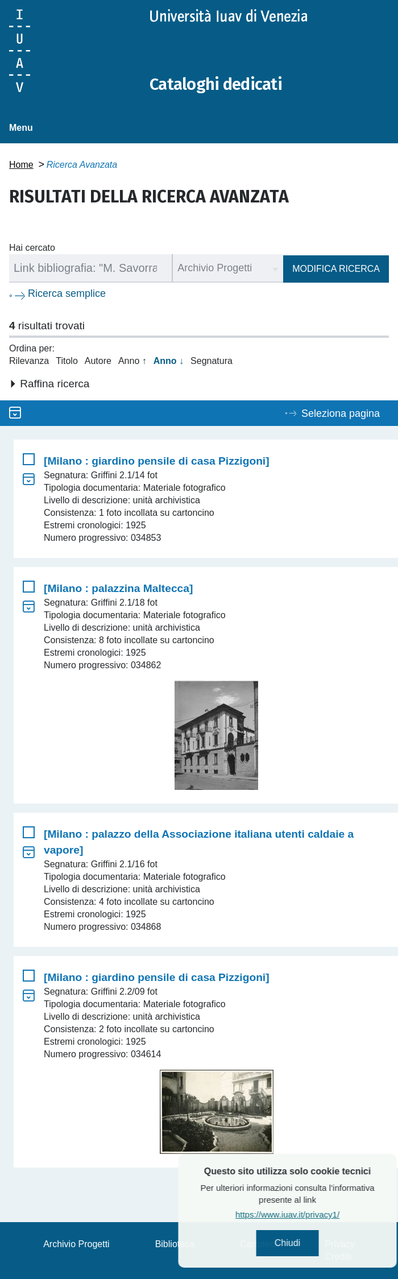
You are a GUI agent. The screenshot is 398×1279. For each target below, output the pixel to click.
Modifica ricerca (336, 269)
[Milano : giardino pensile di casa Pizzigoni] (157, 461)
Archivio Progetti (76, 1244)
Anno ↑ (132, 361)
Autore (98, 361)
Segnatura (211, 361)
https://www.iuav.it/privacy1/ (314, 1214)
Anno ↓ (169, 361)
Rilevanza (29, 361)
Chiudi (313, 1243)
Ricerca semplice (67, 293)
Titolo (67, 361)
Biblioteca (174, 1244)
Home (21, 164)
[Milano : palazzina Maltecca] (118, 588)
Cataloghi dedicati (218, 84)
